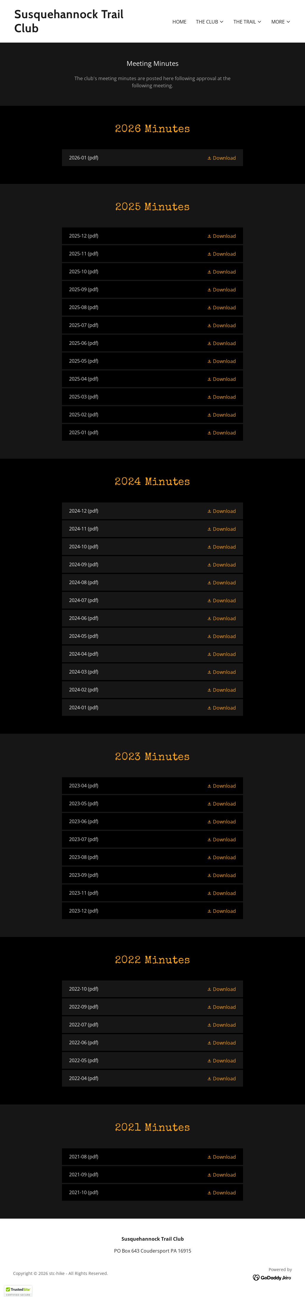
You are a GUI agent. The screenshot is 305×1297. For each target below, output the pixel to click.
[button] (210, 21)
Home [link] (179, 21)
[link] (81, 30)
